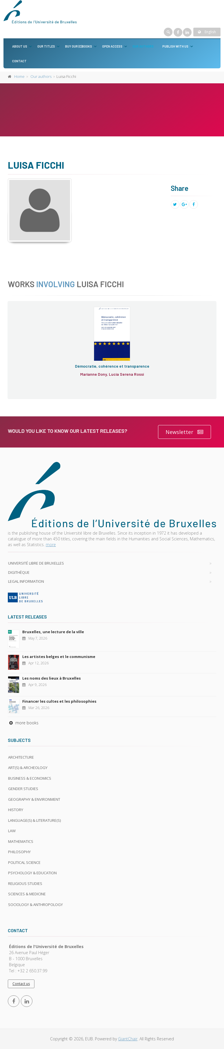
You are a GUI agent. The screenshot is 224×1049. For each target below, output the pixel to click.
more (51, 544)
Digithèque (19, 572)
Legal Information (26, 581)
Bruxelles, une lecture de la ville (53, 631)
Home (19, 76)
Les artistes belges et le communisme (58, 656)
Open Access (112, 46)
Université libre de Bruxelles (36, 563)
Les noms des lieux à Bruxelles (51, 678)
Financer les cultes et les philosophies (59, 701)
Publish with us (175, 46)
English (207, 31)
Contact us (21, 983)
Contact (19, 61)
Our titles (46, 46)
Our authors (143, 46)
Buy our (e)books (78, 46)
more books (23, 722)
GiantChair (127, 1039)
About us (19, 46)
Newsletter (184, 432)
